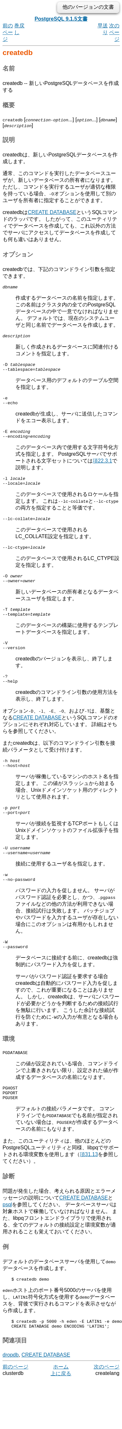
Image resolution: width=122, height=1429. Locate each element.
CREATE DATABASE (52, 212)
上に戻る (61, 1409)
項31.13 (89, 1187)
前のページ (8, 32)
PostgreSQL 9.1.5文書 (60, 19)
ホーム (61, 1402)
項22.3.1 (102, 468)
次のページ (114, 32)
